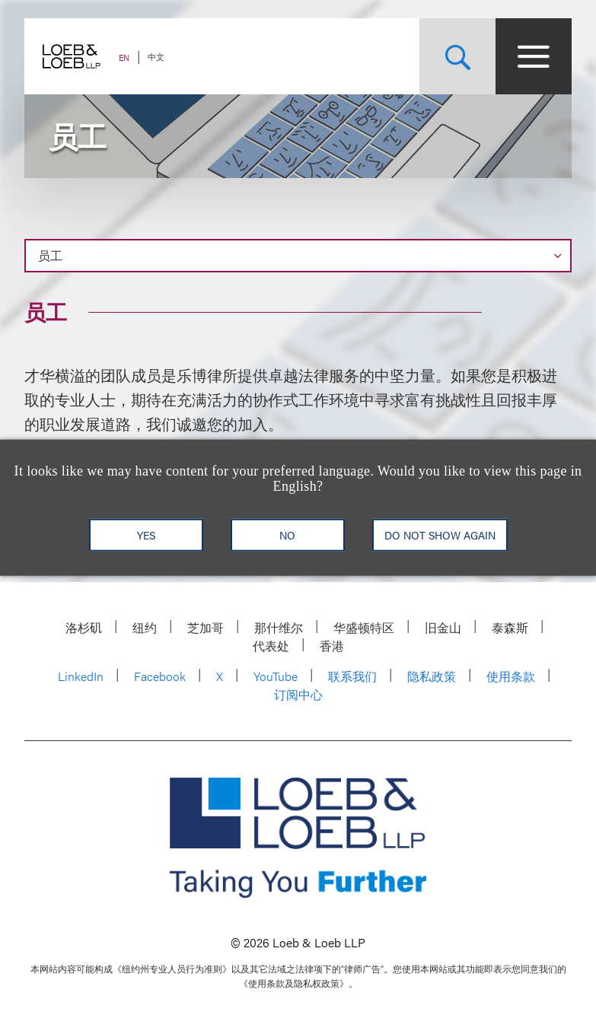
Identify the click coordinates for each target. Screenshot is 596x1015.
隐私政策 (431, 676)
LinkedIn (81, 676)
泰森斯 (510, 627)
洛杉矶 (83, 627)
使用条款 (510, 676)
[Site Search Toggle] (457, 56)
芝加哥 (205, 627)
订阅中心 (298, 694)
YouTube (275, 676)
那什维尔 (278, 627)
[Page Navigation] (298, 255)
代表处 (271, 645)
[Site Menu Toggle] (534, 56)
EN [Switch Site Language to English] (124, 57)
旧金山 (443, 627)
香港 (332, 645)
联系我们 (352, 676)
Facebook (160, 676)
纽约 (144, 627)
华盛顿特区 (363, 627)
